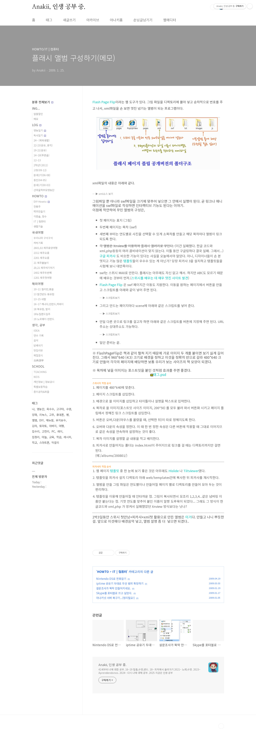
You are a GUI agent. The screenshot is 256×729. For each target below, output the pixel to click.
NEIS (36, 377)
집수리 (35, 431)
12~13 (37, 160)
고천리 (45, 431)
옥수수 (50, 409)
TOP (221, 726)
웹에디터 (169, 19)
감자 (34, 426)
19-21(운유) (40, 150)
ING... (36, 108)
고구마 (60, 409)
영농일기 (40, 130)
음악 (36, 340)
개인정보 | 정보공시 (44, 382)
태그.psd (158, 374)
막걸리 (55, 443)
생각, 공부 (38, 325)
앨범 (34, 420)
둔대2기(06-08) (42, 175)
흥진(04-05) (40, 180)
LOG (36, 125)
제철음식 (38, 355)
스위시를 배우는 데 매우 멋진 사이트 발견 (159, 278)
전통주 (37, 206)
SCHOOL (38, 366)
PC (53, 431)
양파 (34, 415)
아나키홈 (116, 19)
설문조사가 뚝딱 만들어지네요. (113, 588)
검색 (213, 7)
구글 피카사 (108, 256)
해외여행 (37, 283)
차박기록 (38, 243)
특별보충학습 (40, 387)
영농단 (40, 409)
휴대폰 (60, 415)
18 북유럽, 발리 (42, 309)
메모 (36, 119)
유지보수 (61, 420)
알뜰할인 (38, 114)
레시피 (67, 437)
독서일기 (40, 135)
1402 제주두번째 (43, 272)
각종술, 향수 (40, 216)
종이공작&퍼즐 (41, 392)
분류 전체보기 (42, 102)
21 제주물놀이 (41, 263)
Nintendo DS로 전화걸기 (111, 579)
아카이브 (92, 19)
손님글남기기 (143, 19)
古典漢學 (39, 360)
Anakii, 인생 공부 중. (58, 7)
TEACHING (40, 372)
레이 (59, 431)
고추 (51, 415)
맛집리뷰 (38, 350)
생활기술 (38, 226)
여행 (61, 426)
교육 (51, 437)
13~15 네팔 (40, 299)
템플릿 (127, 260)
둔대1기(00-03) (42, 185)
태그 (49, 19)
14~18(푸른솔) (41, 155)
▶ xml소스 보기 (104, 194)
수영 (68, 409)
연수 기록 (39, 335)
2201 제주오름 (41, 258)
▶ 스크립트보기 (111, 297)
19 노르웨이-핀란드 (44, 319)
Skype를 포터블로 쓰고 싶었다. (114, 593)
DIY (41, 420)
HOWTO (103, 571)
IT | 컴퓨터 (119, 571)
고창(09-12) (40, 170)
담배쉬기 (38, 345)
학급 (58, 437)
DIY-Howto (42, 201)
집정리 (35, 437)
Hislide (174, 470)
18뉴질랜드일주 (42, 314)
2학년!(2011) (41, 165)
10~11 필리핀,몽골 (44, 289)
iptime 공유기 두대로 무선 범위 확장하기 (119, 583)
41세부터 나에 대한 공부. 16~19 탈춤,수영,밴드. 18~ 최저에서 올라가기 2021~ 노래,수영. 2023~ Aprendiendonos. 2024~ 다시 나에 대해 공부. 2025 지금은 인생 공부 (149, 671)
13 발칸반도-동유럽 (44, 294)
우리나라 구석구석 (43, 238)
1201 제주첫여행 (43, 277)
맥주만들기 (39, 211)
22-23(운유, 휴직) (43, 145)
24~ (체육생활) (42, 140)
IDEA (36, 330)
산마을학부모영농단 (44, 190)
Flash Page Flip (103, 102)
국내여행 (37, 232)
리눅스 (43, 415)
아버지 (53, 426)
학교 (34, 443)
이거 (188, 517)
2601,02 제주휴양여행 (45, 248)
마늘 (44, 437)
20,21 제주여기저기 (44, 267)
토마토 (43, 426)
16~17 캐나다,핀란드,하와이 (49, 304)
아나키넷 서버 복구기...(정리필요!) (115, 598)
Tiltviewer (191, 470)
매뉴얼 (50, 420)
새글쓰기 (69, 19)
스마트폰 (44, 443)
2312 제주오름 (41, 253)
